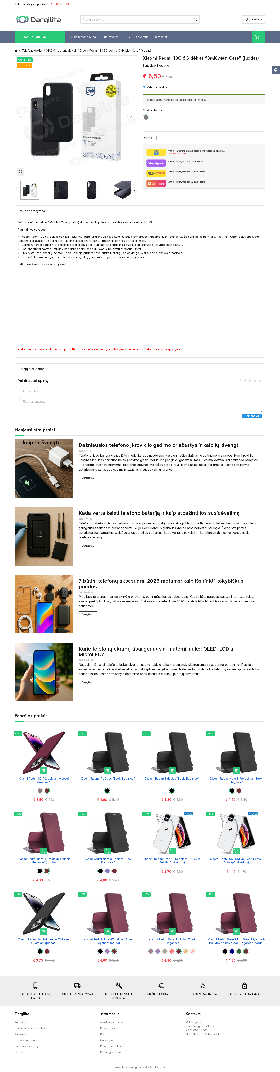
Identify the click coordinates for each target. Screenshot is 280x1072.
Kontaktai (160, 37)
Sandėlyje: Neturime (156, 65)
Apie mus (142, 37)
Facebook (156, 137)
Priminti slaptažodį (26, 1046)
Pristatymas (110, 37)
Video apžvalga (155, 87)
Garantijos (106, 1040)
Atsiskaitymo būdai (84, 37)
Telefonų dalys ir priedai (42, 4)
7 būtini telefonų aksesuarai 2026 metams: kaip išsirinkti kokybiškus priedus (161, 583)
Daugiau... (88, 477)
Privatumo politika (111, 1046)
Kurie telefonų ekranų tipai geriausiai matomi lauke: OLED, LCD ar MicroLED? (157, 651)
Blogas (19, 1052)
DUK (127, 37)
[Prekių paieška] (140, 19)
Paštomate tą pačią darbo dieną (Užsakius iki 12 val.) (215, 152)
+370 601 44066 (58, 4)
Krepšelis (20, 1034)
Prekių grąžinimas (111, 1052)
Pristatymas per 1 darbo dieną (185, 161)
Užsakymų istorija (26, 1040)
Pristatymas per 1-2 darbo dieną (186, 172)
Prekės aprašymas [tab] (31, 211)
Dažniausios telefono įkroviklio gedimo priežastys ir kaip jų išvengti (159, 445)
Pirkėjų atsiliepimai (31, 369)
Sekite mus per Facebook (31, 1028)
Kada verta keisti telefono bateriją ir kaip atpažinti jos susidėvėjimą (159, 513)
